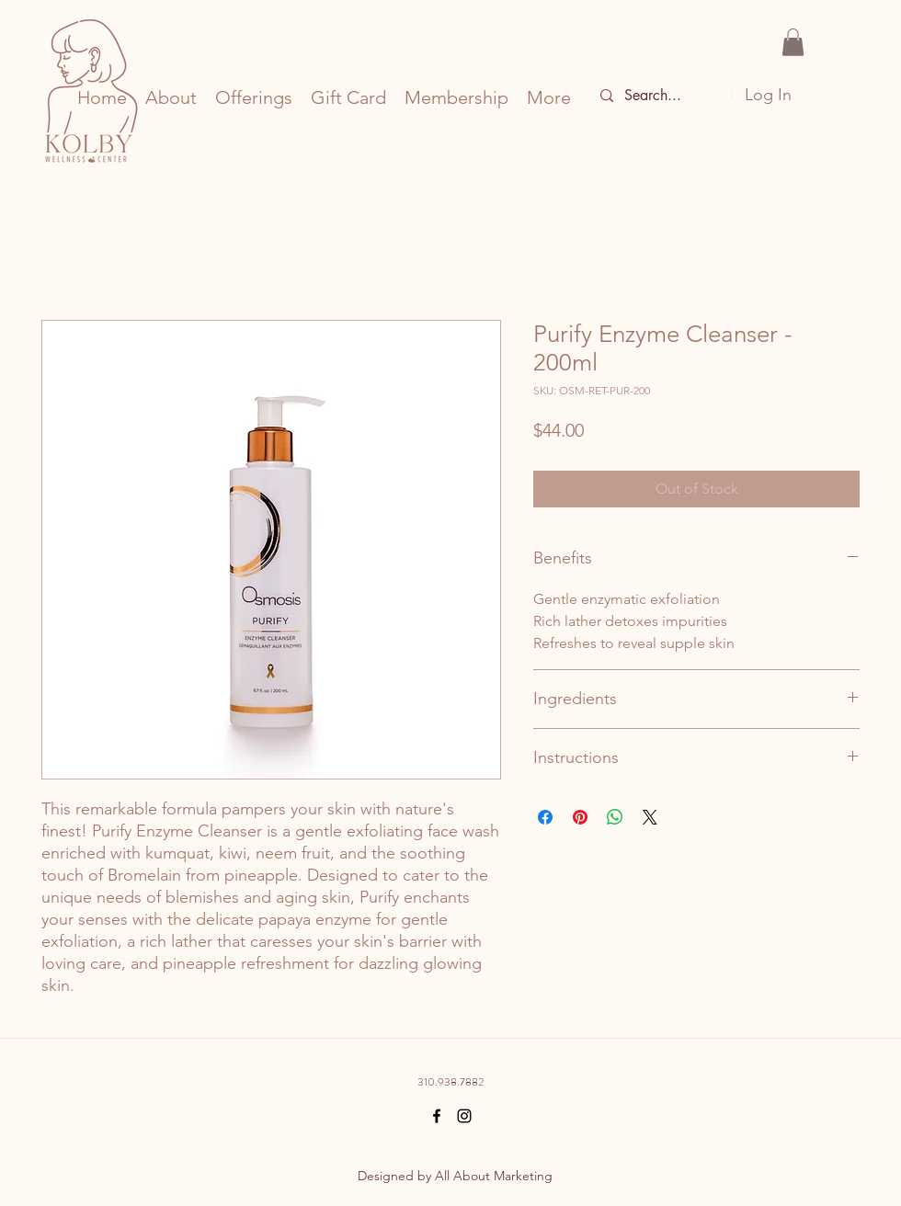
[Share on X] (650, 817)
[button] (792, 42)
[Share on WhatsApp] (615, 817)
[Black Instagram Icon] (464, 1116)
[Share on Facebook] (545, 817)
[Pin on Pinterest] (580, 817)
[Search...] (658, 95)
